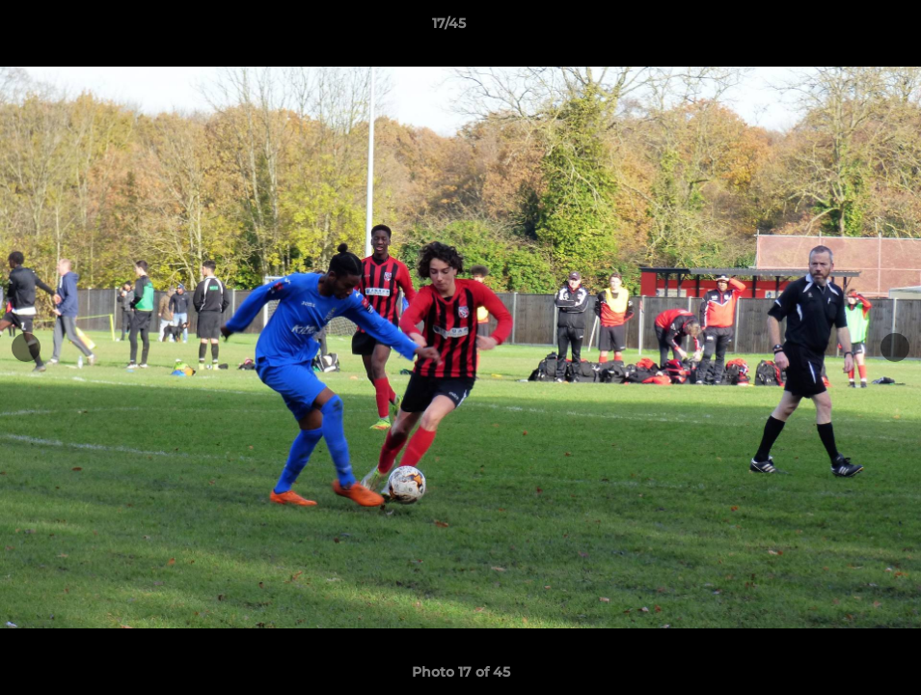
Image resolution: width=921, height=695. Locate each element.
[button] (840, 28)
